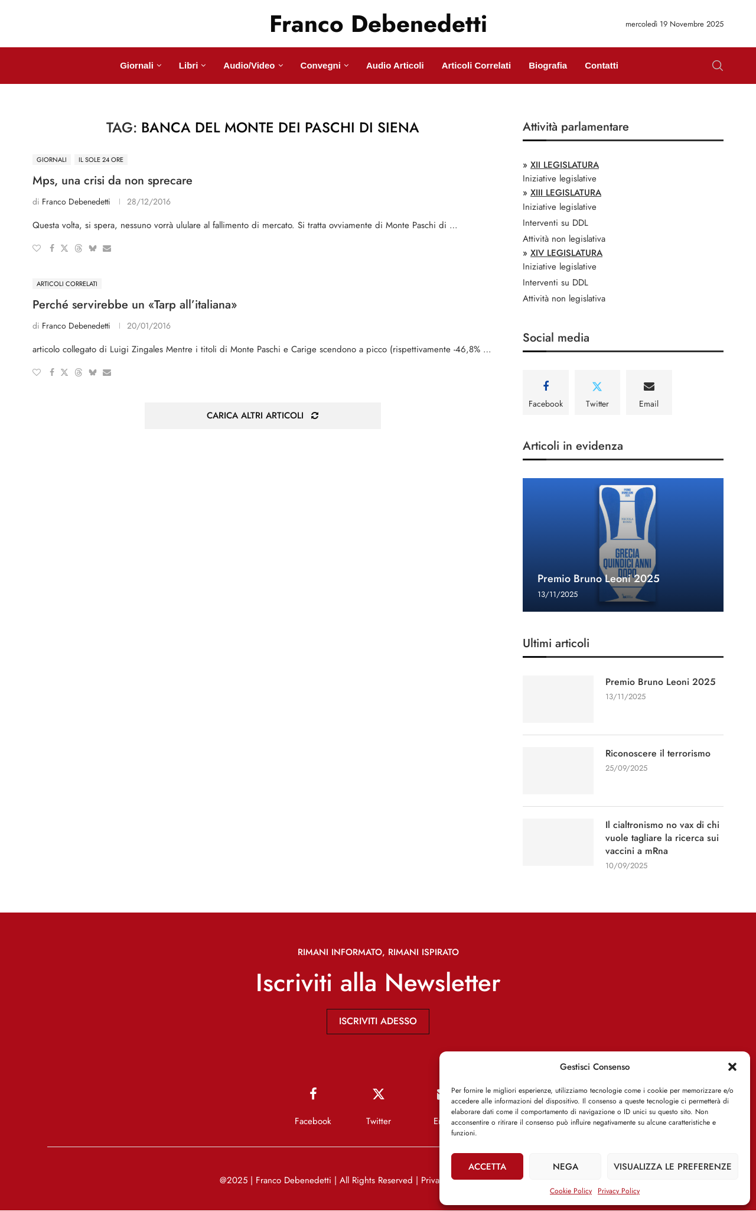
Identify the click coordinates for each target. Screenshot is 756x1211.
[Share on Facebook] (52, 248)
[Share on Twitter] (64, 248)
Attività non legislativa (564, 238)
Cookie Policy (571, 1191)
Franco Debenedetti (76, 201)
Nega (565, 1166)
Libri (188, 65)
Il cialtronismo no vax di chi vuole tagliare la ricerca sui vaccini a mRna (662, 838)
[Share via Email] (107, 248)
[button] (732, 1067)
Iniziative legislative (560, 178)
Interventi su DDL (555, 222)
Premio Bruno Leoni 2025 (598, 578)
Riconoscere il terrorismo (658, 753)
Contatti (601, 65)
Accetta (487, 1166)
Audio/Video (249, 65)
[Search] (718, 66)
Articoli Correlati (476, 65)
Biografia (548, 65)
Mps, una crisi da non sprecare (112, 180)
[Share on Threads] (78, 248)
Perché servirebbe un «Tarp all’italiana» (134, 304)
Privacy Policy (619, 1191)
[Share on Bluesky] (93, 248)
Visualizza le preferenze (673, 1166)
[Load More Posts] (263, 415)
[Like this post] (36, 248)
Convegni (321, 65)
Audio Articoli (395, 65)
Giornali (137, 65)
